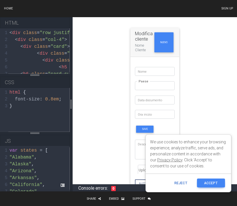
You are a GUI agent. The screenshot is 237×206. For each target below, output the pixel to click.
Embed (116, 199)
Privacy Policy (169, 160)
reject (181, 183)
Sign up (227, 8)
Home (8, 8)
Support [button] (141, 199)
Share (94, 199)
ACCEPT (211, 183)
